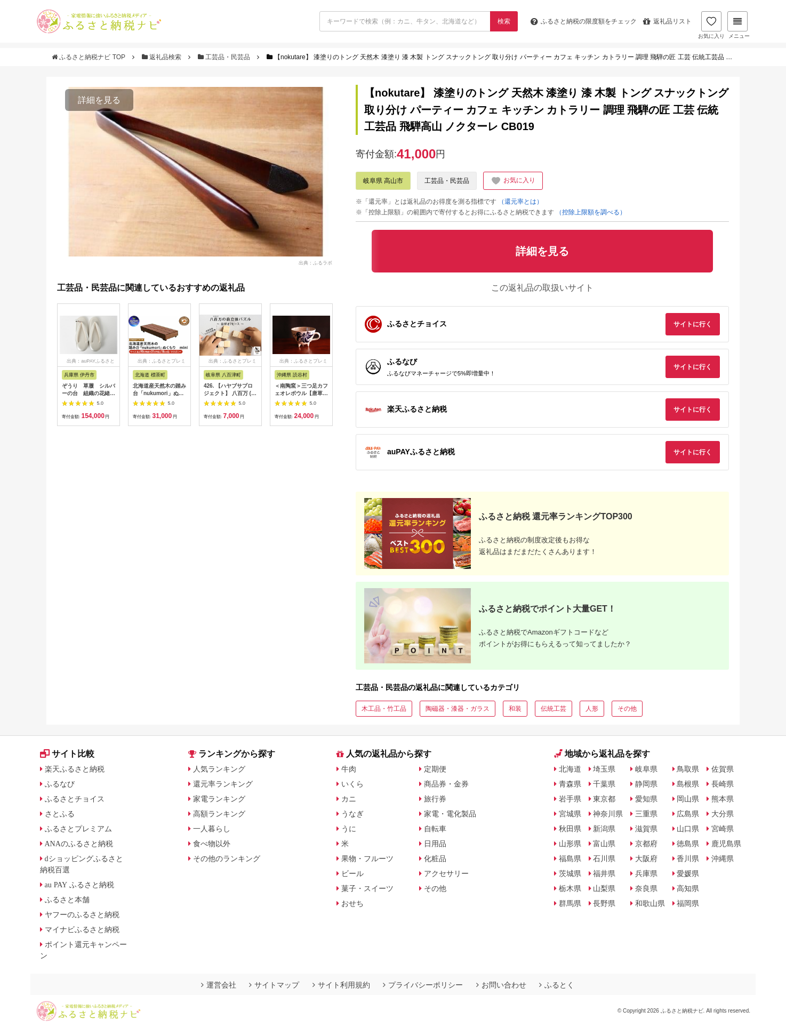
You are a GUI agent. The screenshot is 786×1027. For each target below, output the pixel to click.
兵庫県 (646, 873)
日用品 (435, 843)
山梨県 (604, 888)
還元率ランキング (223, 784)
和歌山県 (650, 903)
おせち (352, 903)
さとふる (60, 813)
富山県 (604, 843)
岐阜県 (646, 769)
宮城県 (570, 813)
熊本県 (722, 799)
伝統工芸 (553, 708)
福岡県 (688, 903)
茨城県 (570, 873)
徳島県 (688, 843)
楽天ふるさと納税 (75, 769)
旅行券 (435, 799)
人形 (592, 708)
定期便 (435, 769)
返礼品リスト (667, 21)
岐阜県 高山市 (383, 180)
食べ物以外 (211, 843)
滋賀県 (646, 828)
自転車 (435, 828)
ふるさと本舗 (67, 899)
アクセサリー (446, 873)
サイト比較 (67, 753)
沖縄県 (722, 858)
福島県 (570, 858)
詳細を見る (99, 100)
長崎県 (722, 784)
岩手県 (570, 799)
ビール (352, 873)
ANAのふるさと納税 (79, 843)
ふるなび (60, 784)
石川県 (604, 858)
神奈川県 (608, 813)
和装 (515, 708)
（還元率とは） (520, 201)
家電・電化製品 (450, 813)
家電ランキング (219, 799)
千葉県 (604, 784)
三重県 (646, 813)
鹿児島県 (726, 843)
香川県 (688, 858)
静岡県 (646, 784)
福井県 (604, 873)
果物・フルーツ (367, 858)
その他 (627, 708)
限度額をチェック (584, 21)
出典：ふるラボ (315, 262)
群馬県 (570, 903)
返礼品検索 (162, 57)
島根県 (688, 784)
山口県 (688, 828)
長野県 (604, 903)
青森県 (570, 784)
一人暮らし (211, 828)
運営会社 (218, 985)
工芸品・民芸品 (225, 57)
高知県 (688, 888)
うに (348, 828)
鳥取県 (688, 769)
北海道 (570, 769)
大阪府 (646, 858)
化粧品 (435, 858)
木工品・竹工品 (384, 708)
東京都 (604, 799)
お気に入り (711, 25)
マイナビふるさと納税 (82, 929)
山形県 (570, 843)
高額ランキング (219, 813)
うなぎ (352, 813)
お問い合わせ (501, 985)
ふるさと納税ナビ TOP (89, 57)
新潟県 (604, 828)
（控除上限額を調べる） (591, 212)
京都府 (646, 843)
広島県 (688, 813)
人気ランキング (219, 769)
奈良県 (646, 888)
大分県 (722, 813)
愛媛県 (688, 873)
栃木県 (570, 888)
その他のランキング (226, 858)
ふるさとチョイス (75, 799)
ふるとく (556, 985)
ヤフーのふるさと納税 (82, 914)
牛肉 (348, 769)
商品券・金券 (446, 784)
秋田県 (570, 828)
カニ (348, 799)
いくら (352, 784)
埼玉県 (604, 769)
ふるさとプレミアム (78, 828)
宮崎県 (722, 828)
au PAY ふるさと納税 (80, 884)
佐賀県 (722, 769)
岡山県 (688, 799)
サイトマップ (274, 985)
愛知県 (646, 799)
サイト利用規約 (341, 985)
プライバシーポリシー (423, 985)
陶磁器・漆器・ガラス (458, 708)
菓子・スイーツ (367, 888)
